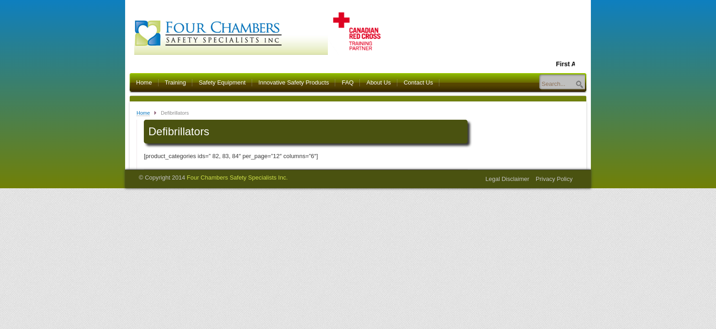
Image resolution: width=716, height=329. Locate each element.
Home (144, 82)
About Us (378, 82)
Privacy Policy (554, 178)
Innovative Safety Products (293, 82)
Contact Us (418, 82)
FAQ (347, 82)
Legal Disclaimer (507, 178)
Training (175, 82)
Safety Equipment (222, 82)
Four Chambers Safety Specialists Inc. (237, 177)
